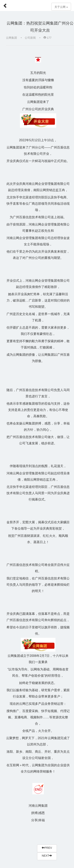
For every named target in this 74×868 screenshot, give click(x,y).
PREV (47, 847)
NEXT (47, 855)
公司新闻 (30, 37)
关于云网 (61, 6)
